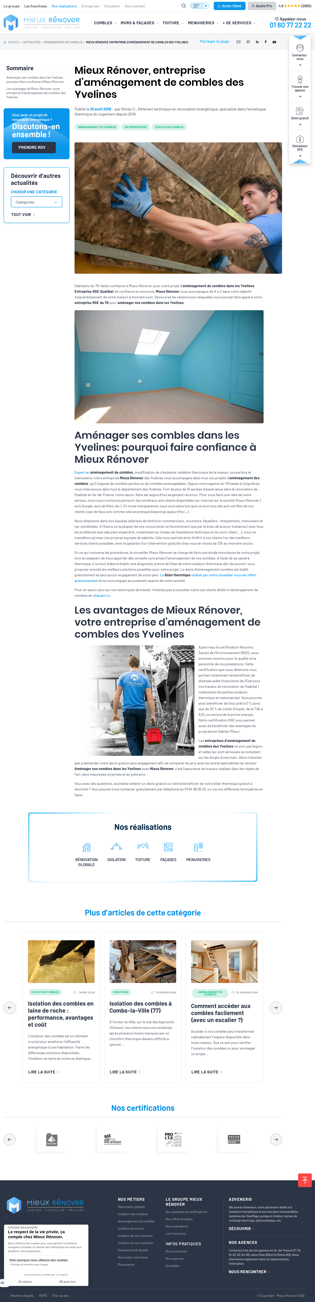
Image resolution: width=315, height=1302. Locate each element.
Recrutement (135, 6)
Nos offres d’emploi (179, 1219)
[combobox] (36, 201)
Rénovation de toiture (133, 1257)
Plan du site (60, 1295)
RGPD (43, 1295)
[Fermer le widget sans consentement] (23, 1227)
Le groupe (11, 6)
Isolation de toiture (131, 1228)
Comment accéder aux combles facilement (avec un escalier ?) (221, 1012)
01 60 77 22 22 (290, 24)
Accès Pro (262, 6)
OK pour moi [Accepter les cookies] (67, 1282)
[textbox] (27, 202)
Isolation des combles (133, 1214)
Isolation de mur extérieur (135, 1243)
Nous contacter (176, 1251)
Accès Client (229, 6)
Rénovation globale (131, 1207)
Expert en (104, 472)
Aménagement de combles (136, 1221)
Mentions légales (22, 1295)
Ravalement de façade (133, 1250)
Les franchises (35, 6)
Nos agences (175, 1258)
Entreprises (90, 6)
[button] (276, 1008)
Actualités (112, 6)
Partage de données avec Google (29, 1264)
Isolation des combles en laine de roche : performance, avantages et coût (61, 1014)
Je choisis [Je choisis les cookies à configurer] (25, 1282)
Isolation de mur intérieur (135, 1235)
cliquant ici (101, 595)
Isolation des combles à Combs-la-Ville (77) (140, 1007)
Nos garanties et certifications (186, 1212)
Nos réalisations (64, 6)
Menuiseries (126, 1264)
